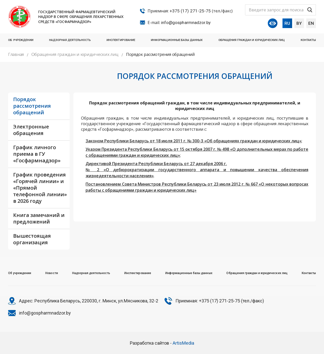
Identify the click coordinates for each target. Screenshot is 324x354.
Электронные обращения (31, 130)
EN (311, 23)
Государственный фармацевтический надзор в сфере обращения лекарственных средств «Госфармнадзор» (81, 16)
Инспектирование (121, 40)
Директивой (98, 163)
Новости (51, 273)
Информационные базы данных (176, 40)
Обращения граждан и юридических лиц (251, 40)
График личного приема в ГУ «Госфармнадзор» (36, 154)
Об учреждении (20, 40)
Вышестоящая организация (32, 239)
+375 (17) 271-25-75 (190, 10)
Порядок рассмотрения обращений (32, 106)
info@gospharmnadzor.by (186, 22)
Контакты (308, 40)
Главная (16, 54)
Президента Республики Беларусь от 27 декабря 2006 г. (169, 163)
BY (299, 23)
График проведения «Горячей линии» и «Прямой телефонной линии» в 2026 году (40, 187)
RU (287, 23)
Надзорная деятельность (70, 40)
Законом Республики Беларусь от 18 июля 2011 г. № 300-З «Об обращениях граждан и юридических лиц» (193, 141)
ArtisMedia (183, 343)
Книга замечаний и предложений (39, 218)
